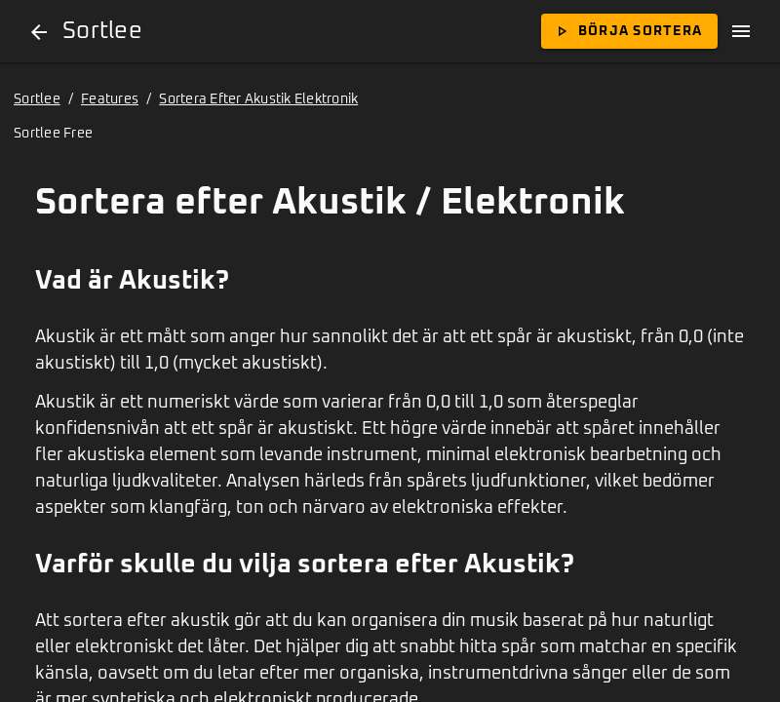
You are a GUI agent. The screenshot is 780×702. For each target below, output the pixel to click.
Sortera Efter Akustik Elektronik (258, 99)
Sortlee (37, 99)
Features (109, 99)
